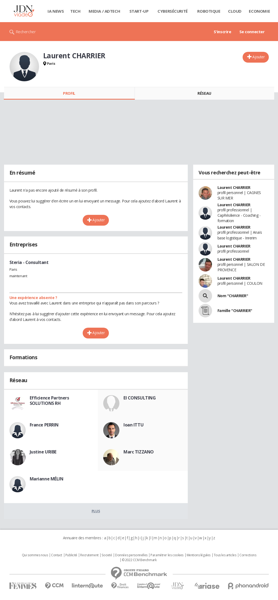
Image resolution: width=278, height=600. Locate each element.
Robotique (208, 11)
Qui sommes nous (35, 555)
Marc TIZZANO (138, 452)
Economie (259, 11)
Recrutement (89, 555)
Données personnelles (131, 555)
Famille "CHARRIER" (234, 310)
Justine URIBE (43, 452)
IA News (56, 11)
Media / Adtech (104, 11)
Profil (69, 93)
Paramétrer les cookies (166, 555)
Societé (107, 555)
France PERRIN (44, 425)
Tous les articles (225, 555)
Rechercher (26, 31)
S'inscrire (222, 31)
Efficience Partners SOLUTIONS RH (49, 400)
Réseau (204, 93)
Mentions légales (198, 555)
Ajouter (258, 56)
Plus (96, 511)
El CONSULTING (139, 398)
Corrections (247, 555)
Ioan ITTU (133, 425)
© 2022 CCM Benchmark (139, 560)
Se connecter (252, 31)
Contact (56, 555)
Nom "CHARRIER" (232, 295)
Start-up (139, 11)
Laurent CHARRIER (233, 187)
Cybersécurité (173, 11)
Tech (75, 11)
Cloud (235, 11)
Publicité (71, 555)
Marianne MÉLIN (46, 479)
